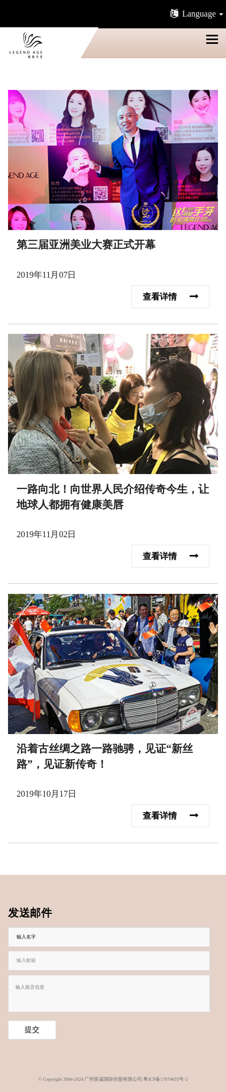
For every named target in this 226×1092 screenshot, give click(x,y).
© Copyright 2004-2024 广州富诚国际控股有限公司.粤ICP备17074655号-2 (113, 1079)
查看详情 (170, 295)
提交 (32, 1030)
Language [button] (195, 13)
